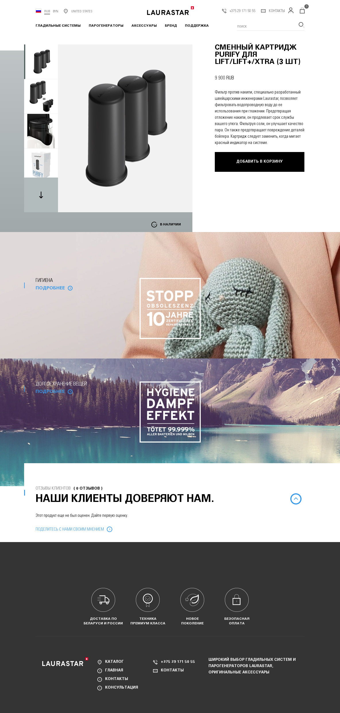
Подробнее (50, 288)
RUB (47, 11)
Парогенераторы (106, 26)
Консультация (121, 688)
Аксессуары (144, 26)
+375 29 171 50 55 (238, 11)
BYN (55, 11)
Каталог (114, 662)
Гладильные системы (58, 26)
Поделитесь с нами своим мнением (70, 529)
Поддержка (197, 26)
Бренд (171, 26)
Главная (114, 671)
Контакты (273, 11)
